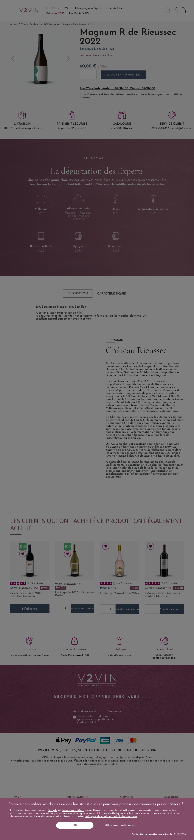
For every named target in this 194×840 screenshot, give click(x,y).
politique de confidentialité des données (111, 816)
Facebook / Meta (73, 810)
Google (52, 810)
